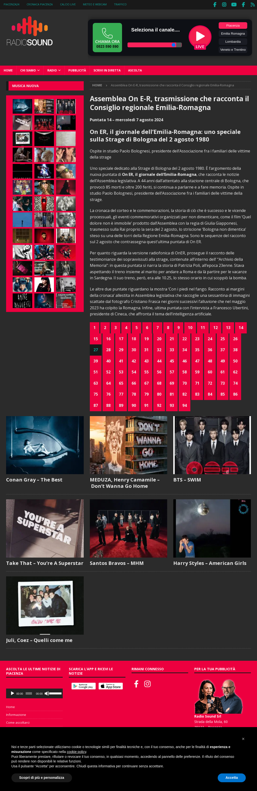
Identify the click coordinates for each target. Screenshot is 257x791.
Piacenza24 (11, 4)
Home (8, 69)
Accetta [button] (232, 778)
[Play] (12, 692)
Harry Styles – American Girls (210, 562)
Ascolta (135, 69)
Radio (52, 69)
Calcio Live (68, 4)
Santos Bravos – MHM (117, 562)
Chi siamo (28, 69)
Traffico (120, 4)
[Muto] (46, 692)
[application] (34, 692)
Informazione (16, 713)
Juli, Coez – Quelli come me (39, 639)
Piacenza (233, 24)
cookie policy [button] (76, 752)
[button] (243, 739)
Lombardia (233, 40)
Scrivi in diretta (107, 69)
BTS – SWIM (187, 478)
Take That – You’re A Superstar (44, 562)
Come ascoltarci (18, 721)
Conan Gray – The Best (34, 478)
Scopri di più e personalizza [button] (41, 778)
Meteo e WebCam (95, 4)
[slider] (29, 692)
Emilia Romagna (233, 32)
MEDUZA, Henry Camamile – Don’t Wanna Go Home (125, 481)
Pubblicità (77, 69)
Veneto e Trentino (233, 48)
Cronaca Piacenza (40, 4)
